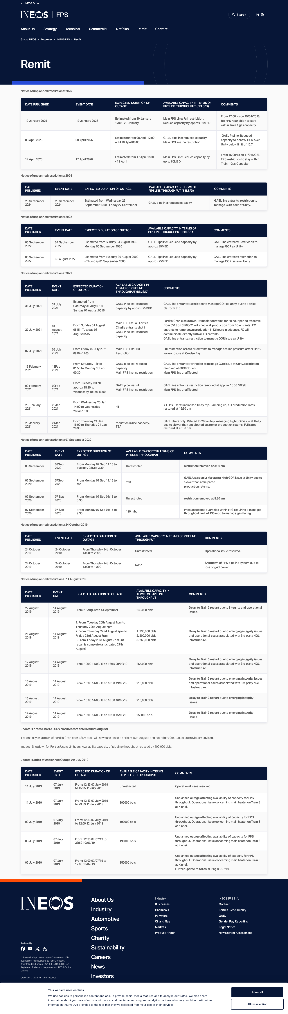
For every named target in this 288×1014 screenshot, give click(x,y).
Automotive (105, 919)
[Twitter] (37, 949)
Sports (99, 928)
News (98, 967)
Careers (101, 957)
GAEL (222, 916)
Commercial (98, 29)
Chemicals (162, 910)
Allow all (257, 980)
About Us (28, 29)
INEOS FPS (63, 39)
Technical (72, 29)
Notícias (122, 29)
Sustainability (107, 947)
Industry (101, 909)
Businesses (162, 904)
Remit (142, 29)
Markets (160, 927)
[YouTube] (30, 949)
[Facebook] (23, 949)
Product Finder (165, 933)
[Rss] (45, 949)
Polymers (161, 916)
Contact (161, 29)
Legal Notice (227, 927)
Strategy (50, 29)
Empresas (47, 39)
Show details (192, 1006)
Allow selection (257, 992)
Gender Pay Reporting (233, 921)
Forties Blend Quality (232, 910)
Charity (100, 938)
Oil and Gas (162, 921)
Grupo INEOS (28, 39)
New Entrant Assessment (235, 933)
